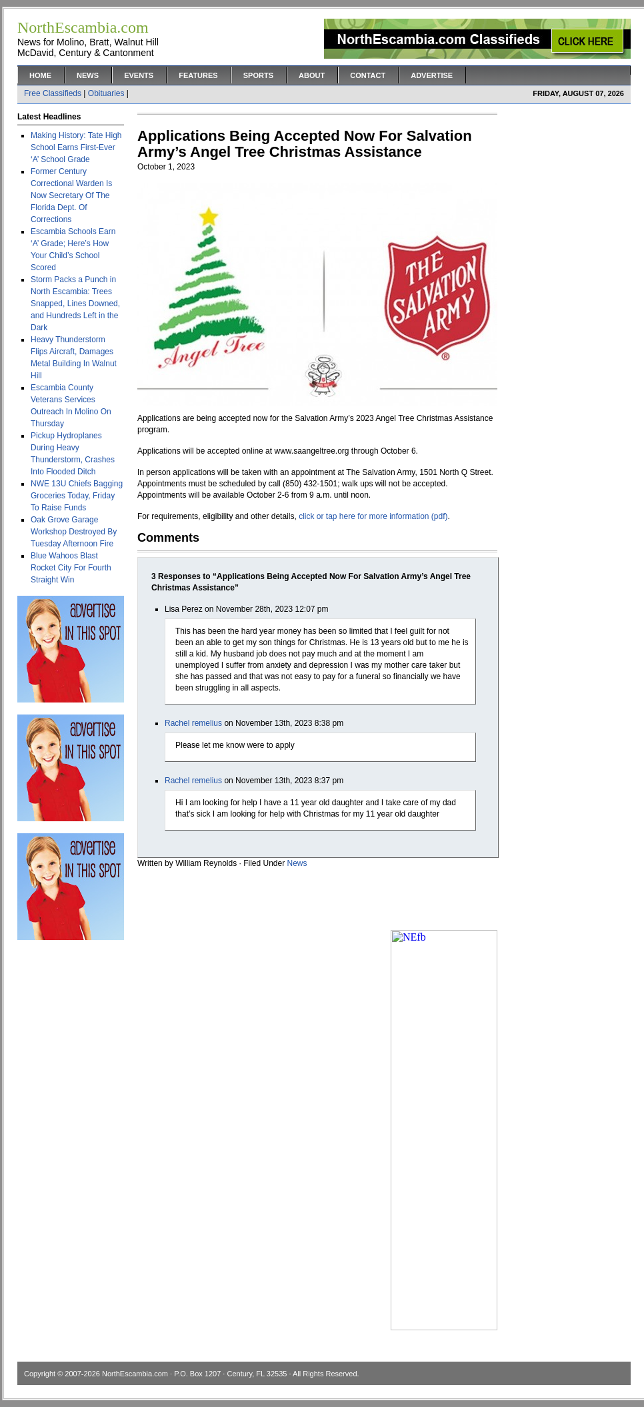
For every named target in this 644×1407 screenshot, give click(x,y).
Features (198, 75)
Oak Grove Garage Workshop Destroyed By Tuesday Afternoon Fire (74, 531)
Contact (367, 75)
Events (138, 75)
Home (40, 75)
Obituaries (106, 93)
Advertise (432, 75)
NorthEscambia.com (135, 1374)
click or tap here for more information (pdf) (373, 516)
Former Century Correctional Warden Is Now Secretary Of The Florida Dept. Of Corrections (71, 195)
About (312, 75)
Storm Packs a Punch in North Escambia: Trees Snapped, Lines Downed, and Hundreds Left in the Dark (75, 303)
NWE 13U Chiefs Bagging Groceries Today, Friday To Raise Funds (77, 495)
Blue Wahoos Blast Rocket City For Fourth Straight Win (71, 567)
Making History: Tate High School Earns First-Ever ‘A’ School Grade (76, 147)
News (88, 75)
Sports (258, 75)
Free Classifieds (52, 93)
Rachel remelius (193, 723)
